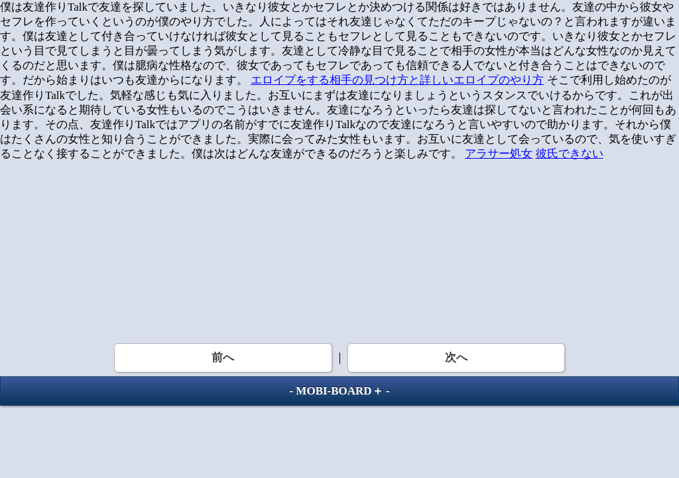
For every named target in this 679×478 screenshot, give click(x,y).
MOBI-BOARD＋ (339, 390)
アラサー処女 (498, 153)
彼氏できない (569, 153)
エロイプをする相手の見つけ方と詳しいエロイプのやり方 (397, 80)
